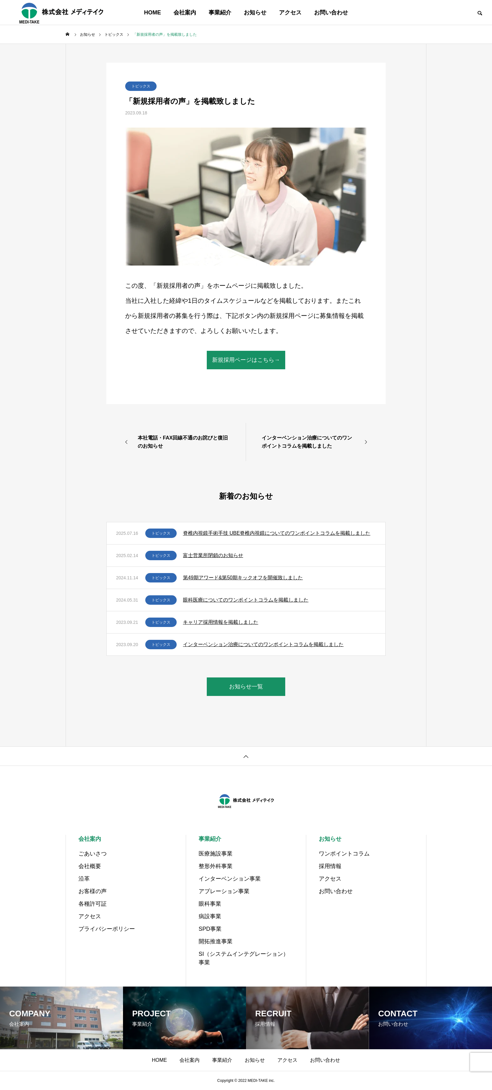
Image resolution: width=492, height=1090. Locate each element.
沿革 (84, 879)
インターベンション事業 (230, 879)
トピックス (140, 86)
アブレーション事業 (224, 891)
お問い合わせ (331, 12)
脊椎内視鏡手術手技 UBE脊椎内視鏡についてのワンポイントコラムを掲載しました (276, 533)
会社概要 (89, 866)
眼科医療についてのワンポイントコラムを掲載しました (245, 600)
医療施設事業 (216, 853)
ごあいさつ (92, 853)
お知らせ (255, 12)
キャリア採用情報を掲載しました (220, 622)
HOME (152, 12)
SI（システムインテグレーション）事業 (244, 958)
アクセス (290, 12)
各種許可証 (92, 904)
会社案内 (185, 12)
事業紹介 (220, 12)
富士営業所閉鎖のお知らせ (213, 555)
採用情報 (330, 866)
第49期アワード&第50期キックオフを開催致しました (243, 577)
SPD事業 (210, 929)
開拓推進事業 (216, 941)
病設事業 (210, 916)
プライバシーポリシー (106, 929)
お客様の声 (92, 891)
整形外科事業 (216, 866)
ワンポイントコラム (344, 853)
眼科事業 (210, 904)
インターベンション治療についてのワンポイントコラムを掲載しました (263, 644)
